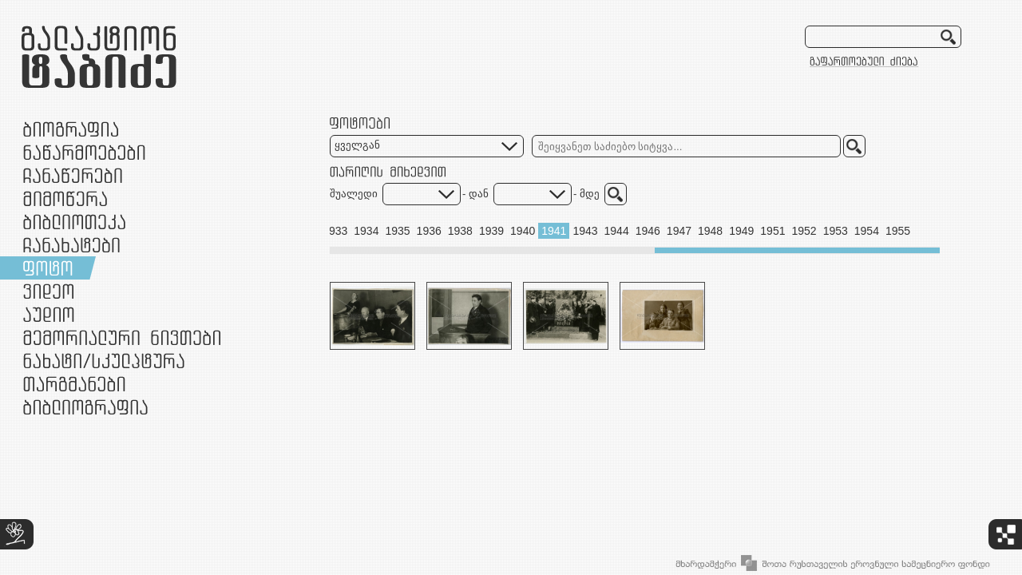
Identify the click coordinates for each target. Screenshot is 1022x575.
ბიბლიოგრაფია (85, 406)
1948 (710, 230)
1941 (553, 230)
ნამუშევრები (103, 360)
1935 (397, 230)
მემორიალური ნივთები (121, 337)
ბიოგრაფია (70, 129)
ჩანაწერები (72, 175)
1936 (429, 230)
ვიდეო (48, 291)
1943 (584, 230)
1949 (741, 230)
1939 (491, 230)
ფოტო (48, 268)
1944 (616, 230)
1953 (835, 230)
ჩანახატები (71, 244)
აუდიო (48, 314)
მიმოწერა (65, 198)
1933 (335, 230)
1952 (803, 230)
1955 (897, 230)
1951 (772, 230)
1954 (866, 230)
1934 (366, 230)
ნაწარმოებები (84, 152)
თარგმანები (74, 383)
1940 (522, 230)
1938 (460, 230)
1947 (679, 230)
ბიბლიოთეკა (74, 221)
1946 (648, 230)
